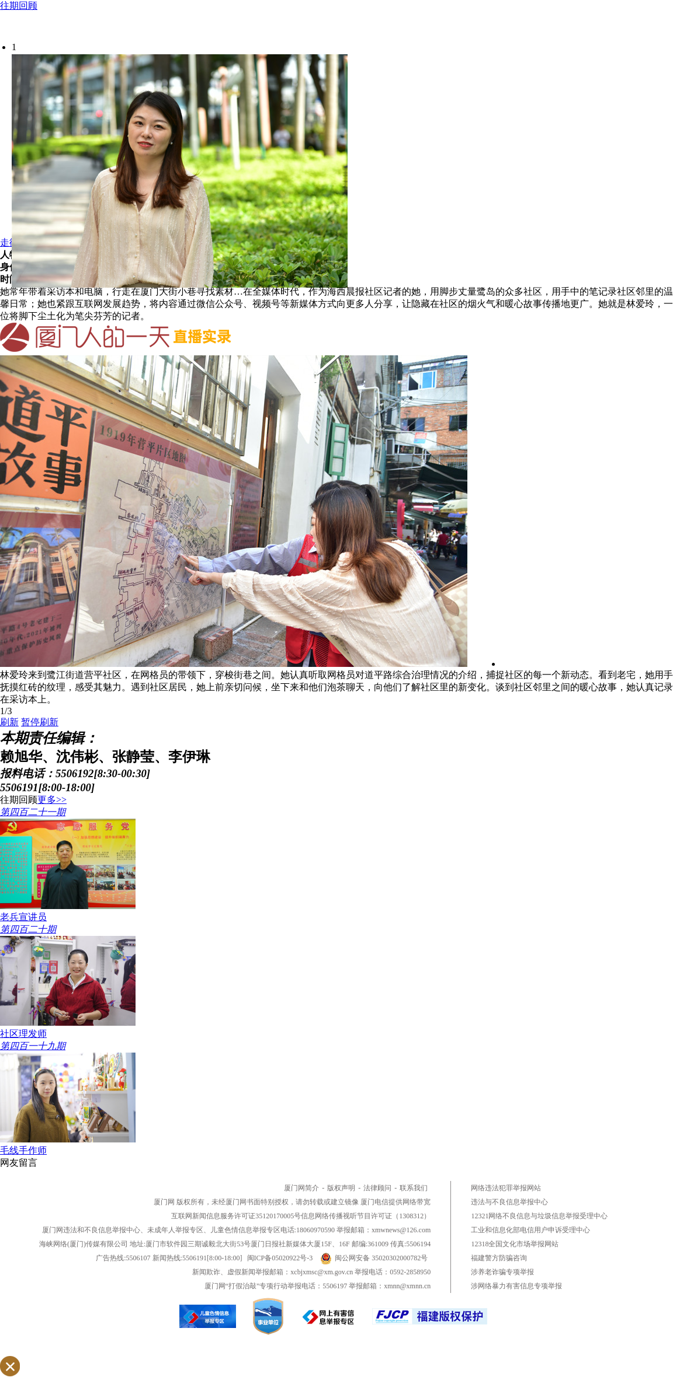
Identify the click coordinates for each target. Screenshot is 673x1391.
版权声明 (341, 1188)
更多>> (52, 800)
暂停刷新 (39, 722)
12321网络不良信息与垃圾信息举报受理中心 (539, 1216)
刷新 (9, 722)
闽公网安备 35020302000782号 (374, 1258)
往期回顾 (18, 6)
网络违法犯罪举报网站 (506, 1188)
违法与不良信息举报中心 (509, 1202)
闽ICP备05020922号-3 (280, 1258)
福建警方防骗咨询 (499, 1258)
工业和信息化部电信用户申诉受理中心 (530, 1230)
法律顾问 (377, 1188)
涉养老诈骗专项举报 (502, 1272)
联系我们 (414, 1188)
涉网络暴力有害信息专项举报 (516, 1286)
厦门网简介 (301, 1188)
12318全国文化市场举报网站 (514, 1244)
